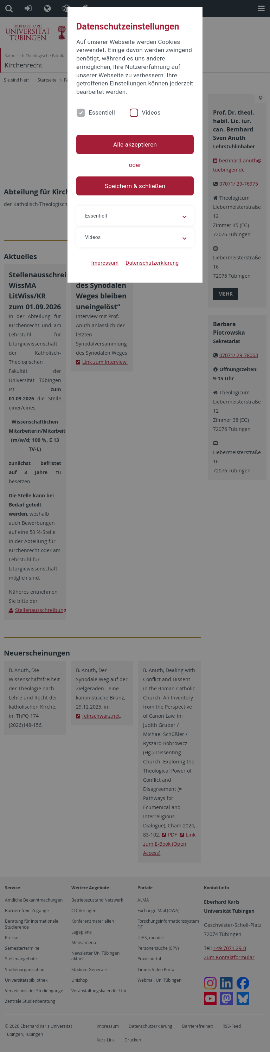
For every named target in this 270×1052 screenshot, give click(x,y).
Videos (151, 112)
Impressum (105, 263)
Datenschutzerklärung (152, 263)
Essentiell (102, 112)
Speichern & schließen (135, 185)
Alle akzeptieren (135, 144)
